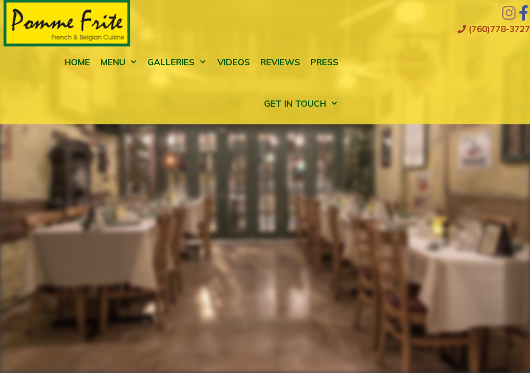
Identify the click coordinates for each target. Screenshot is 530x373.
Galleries (180, 62)
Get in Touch (304, 103)
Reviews (280, 61)
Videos (233, 61)
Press (324, 61)
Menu (121, 62)
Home (77, 61)
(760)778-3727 (494, 28)
